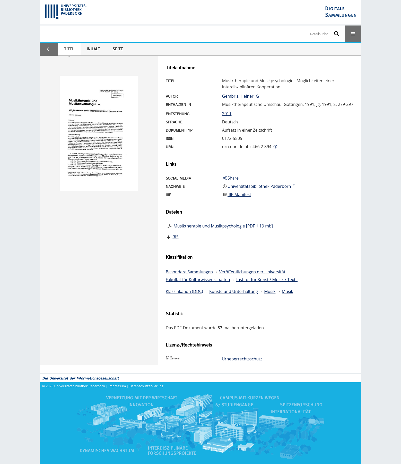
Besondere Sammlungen (189, 272)
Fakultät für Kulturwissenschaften (198, 279)
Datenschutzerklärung (146, 386)
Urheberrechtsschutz (242, 359)
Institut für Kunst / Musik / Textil (267, 279)
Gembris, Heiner (238, 96)
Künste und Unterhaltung (233, 291)
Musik (269, 291)
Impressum (117, 386)
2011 (227, 113)
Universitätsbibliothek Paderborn (79, 386)
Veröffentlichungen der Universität (252, 272)
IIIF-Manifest (239, 194)
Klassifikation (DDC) (184, 291)
